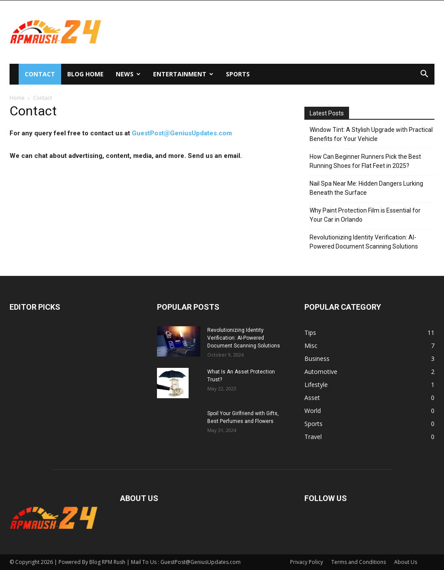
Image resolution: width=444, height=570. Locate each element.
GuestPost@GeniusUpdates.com (182, 133)
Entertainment (183, 74)
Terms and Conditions (358, 562)
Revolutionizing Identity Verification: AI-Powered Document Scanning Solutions (364, 242)
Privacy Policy (306, 562)
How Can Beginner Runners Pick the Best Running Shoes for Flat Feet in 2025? (365, 161)
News (128, 74)
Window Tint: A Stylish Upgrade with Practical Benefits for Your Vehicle (371, 134)
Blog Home (85, 74)
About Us (405, 562)
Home (17, 98)
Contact (40, 74)
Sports (238, 74)
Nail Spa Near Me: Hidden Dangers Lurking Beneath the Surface (366, 188)
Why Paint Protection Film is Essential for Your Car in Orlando (365, 215)
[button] (424, 75)
